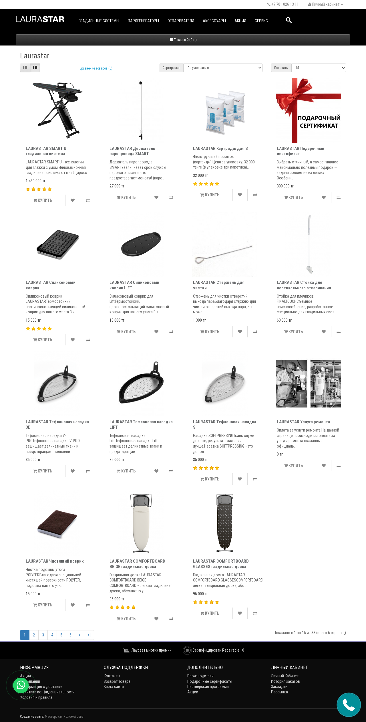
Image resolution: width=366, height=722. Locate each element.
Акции (240, 21)
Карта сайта (114, 686)
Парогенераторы (143, 21)
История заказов (285, 681)
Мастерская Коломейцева (64, 717)
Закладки (279, 686)
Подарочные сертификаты (209, 681)
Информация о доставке (41, 686)
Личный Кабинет (285, 676)
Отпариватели (181, 21)
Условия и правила (36, 697)
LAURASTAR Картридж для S (220, 148)
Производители (200, 676)
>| (89, 635)
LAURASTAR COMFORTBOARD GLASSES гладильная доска (221, 564)
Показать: (281, 68)
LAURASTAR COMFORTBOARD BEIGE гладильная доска (137, 564)
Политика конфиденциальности (47, 692)
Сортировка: (171, 68)
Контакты (112, 676)
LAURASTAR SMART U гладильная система (46, 151)
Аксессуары (214, 21)
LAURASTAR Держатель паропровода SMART (132, 151)
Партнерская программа (208, 686)
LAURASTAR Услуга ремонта (303, 421)
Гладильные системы (99, 21)
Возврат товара (117, 681)
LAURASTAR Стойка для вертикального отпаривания (304, 285)
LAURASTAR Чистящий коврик (55, 561)
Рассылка (279, 692)
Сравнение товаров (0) (95, 68)
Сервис (261, 21)
